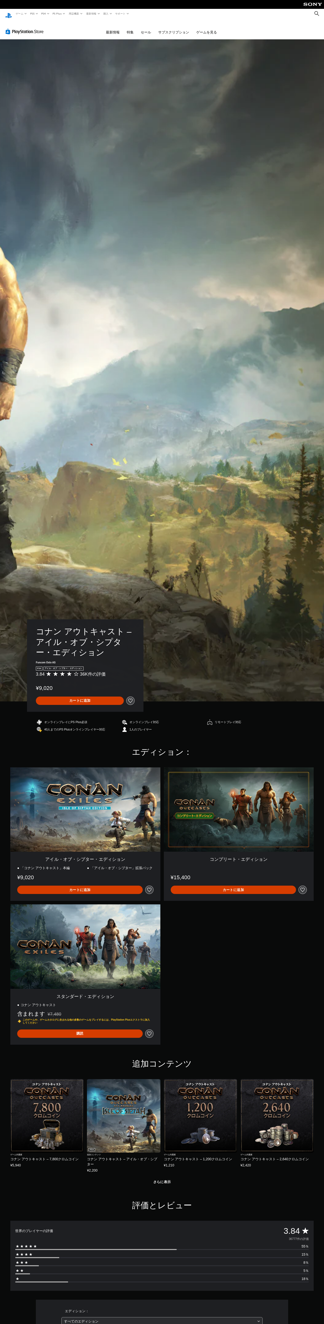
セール (146, 27)
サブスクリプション (173, 27)
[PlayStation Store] (25, 27)
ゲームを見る (206, 27)
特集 (130, 27)
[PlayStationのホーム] (8, 14)
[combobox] (162, 1316)
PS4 (43, 13)
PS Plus (57, 13)
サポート (120, 13)
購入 (106, 13)
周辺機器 (74, 13)
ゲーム (19, 13)
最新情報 (91, 13)
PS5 (32, 13)
